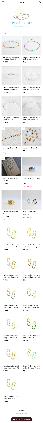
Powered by (22, 413)
